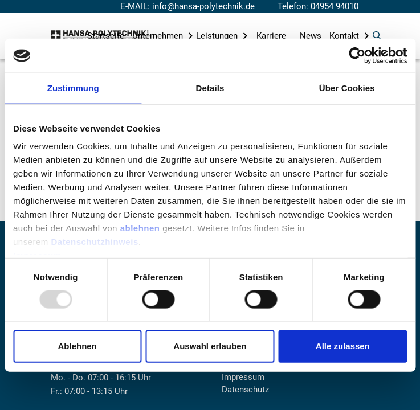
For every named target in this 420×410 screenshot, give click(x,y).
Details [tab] (210, 88)
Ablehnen (77, 346)
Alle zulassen (343, 346)
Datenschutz (245, 389)
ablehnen (140, 228)
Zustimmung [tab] (73, 88)
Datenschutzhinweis (94, 242)
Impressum (243, 377)
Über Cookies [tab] (347, 88)
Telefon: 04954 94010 (318, 6)
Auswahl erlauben (209, 346)
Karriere (271, 36)
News (310, 36)
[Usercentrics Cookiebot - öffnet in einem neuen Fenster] (357, 55)
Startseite (105, 36)
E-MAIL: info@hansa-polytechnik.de (187, 6)
